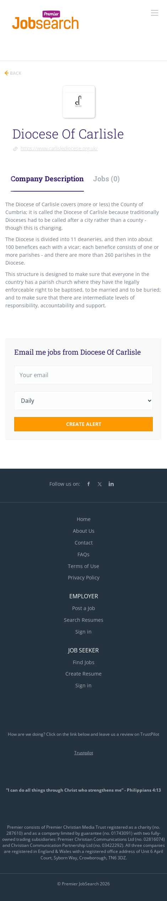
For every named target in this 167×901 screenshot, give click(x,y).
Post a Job (83, 608)
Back (15, 73)
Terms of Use (83, 566)
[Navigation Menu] (154, 12)
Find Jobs (84, 662)
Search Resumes (83, 619)
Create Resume (83, 673)
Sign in (83, 631)
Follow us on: (64, 483)
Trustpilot (83, 753)
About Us (84, 530)
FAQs (83, 554)
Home (84, 519)
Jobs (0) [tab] (106, 178)
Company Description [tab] (47, 178)
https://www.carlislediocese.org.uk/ (59, 148)
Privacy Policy (83, 577)
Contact (84, 542)
